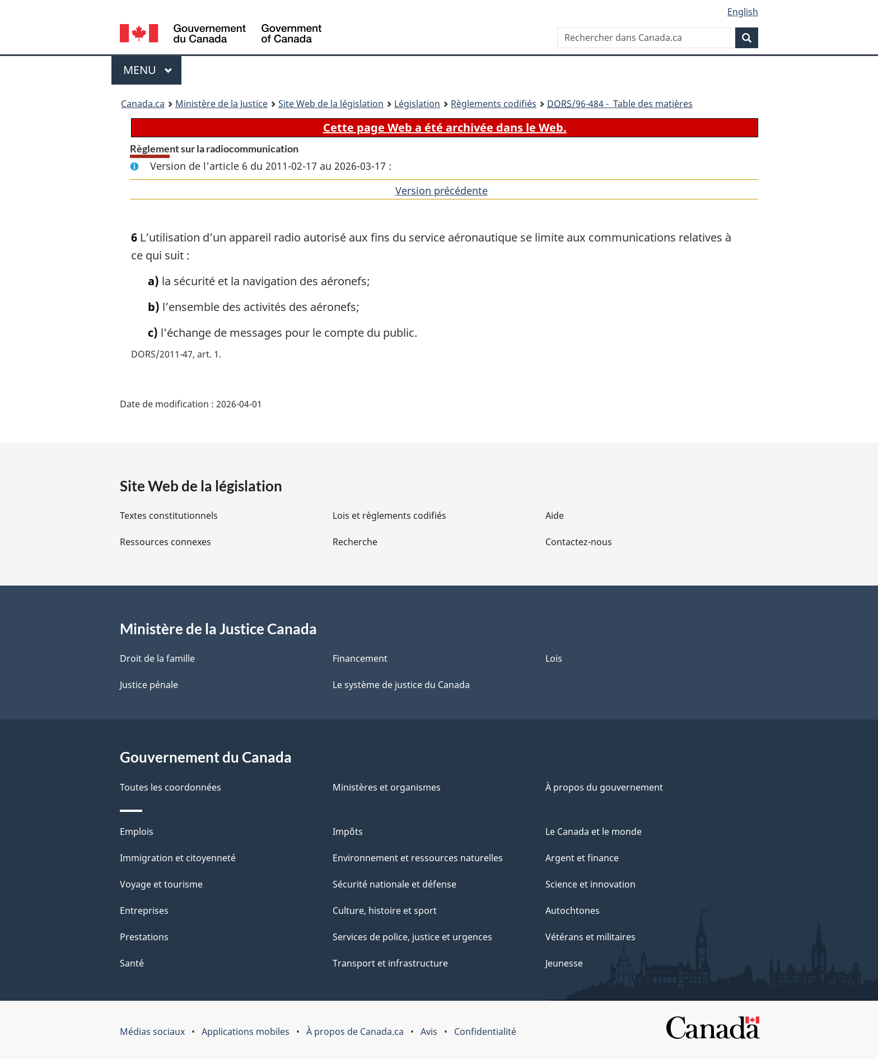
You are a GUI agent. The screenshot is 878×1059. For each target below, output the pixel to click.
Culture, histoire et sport (385, 910)
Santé (132, 963)
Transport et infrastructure (390, 963)
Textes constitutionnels (169, 515)
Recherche (355, 542)
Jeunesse (564, 963)
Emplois (136, 831)
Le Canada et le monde (593, 831)
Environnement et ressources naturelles (418, 858)
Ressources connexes (165, 542)
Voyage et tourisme (161, 884)
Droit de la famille (157, 658)
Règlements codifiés (493, 103)
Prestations (144, 937)
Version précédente (441, 190)
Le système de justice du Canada (401, 685)
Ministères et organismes (387, 787)
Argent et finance (582, 858)
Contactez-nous (578, 542)
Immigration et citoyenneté (178, 858)
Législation (417, 103)
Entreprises (144, 910)
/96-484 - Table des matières (620, 103)
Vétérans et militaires (590, 937)
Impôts (348, 831)
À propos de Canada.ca (355, 1031)
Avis (429, 1031)
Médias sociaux (152, 1031)
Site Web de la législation (331, 103)
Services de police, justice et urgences (412, 937)
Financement (360, 658)
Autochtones (572, 910)
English (742, 12)
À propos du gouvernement (604, 787)
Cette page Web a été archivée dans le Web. (445, 127)
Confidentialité (485, 1031)
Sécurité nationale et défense (394, 884)
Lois (553, 658)
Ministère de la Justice (221, 103)
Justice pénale (149, 685)
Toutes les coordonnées (170, 787)
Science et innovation (590, 884)
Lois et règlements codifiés (389, 515)
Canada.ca (143, 103)
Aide (554, 515)
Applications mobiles (245, 1031)
